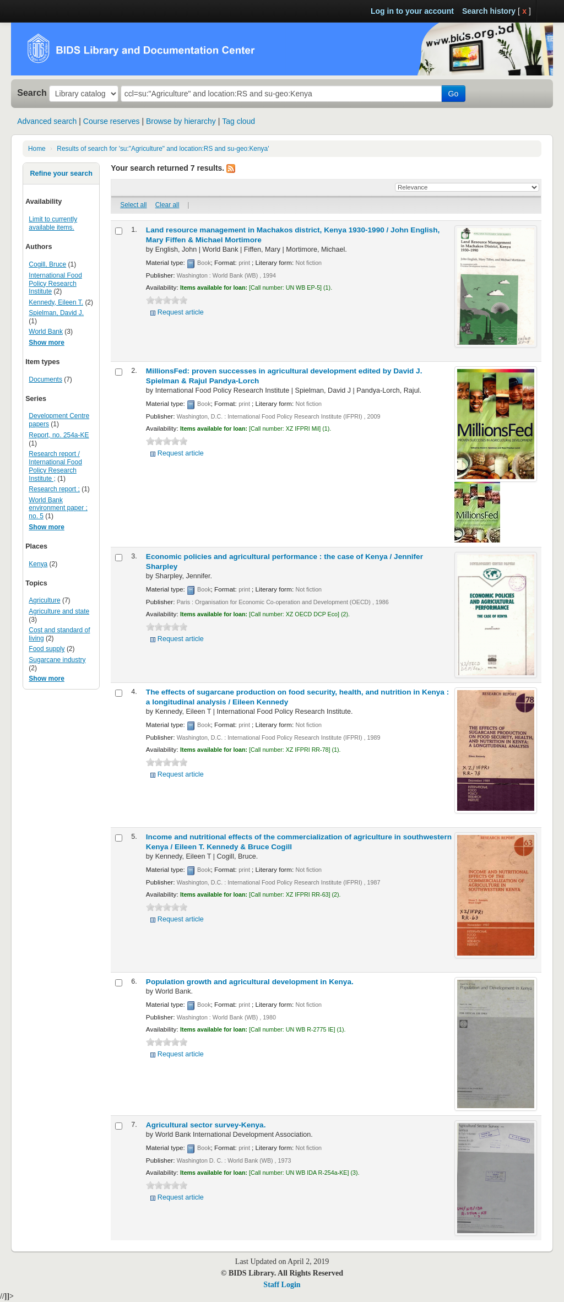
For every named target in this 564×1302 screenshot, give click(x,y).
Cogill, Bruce (47, 264)
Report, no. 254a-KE (59, 435)
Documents (45, 379)
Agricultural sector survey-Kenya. (206, 1125)
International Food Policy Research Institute (55, 284)
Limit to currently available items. (53, 223)
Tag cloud (238, 121)
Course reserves (111, 121)
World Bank (46, 331)
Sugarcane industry (57, 660)
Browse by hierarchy (181, 121)
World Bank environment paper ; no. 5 (58, 508)
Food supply (46, 649)
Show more (46, 342)
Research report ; (54, 489)
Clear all (167, 205)
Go (453, 93)
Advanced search (47, 121)
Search (32, 92)
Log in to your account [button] (412, 11)
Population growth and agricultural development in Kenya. (250, 982)
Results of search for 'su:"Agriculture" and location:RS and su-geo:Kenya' (163, 149)
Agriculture (44, 600)
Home (37, 149)
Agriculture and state (59, 611)
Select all (133, 205)
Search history (489, 11)
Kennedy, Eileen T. (56, 302)
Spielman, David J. (56, 313)
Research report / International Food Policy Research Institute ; (55, 466)
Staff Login (281, 1285)
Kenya (38, 564)
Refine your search (61, 173)
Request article (181, 312)
